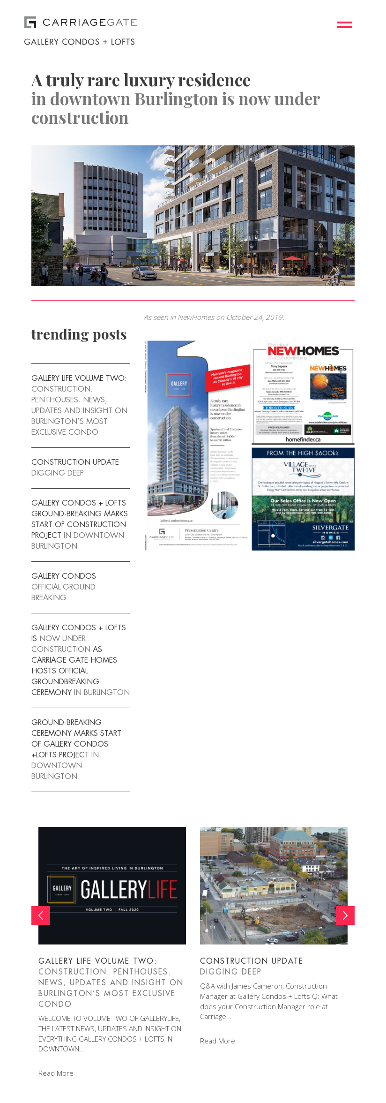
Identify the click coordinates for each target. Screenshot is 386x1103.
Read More (56, 1073)
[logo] (147, 21)
